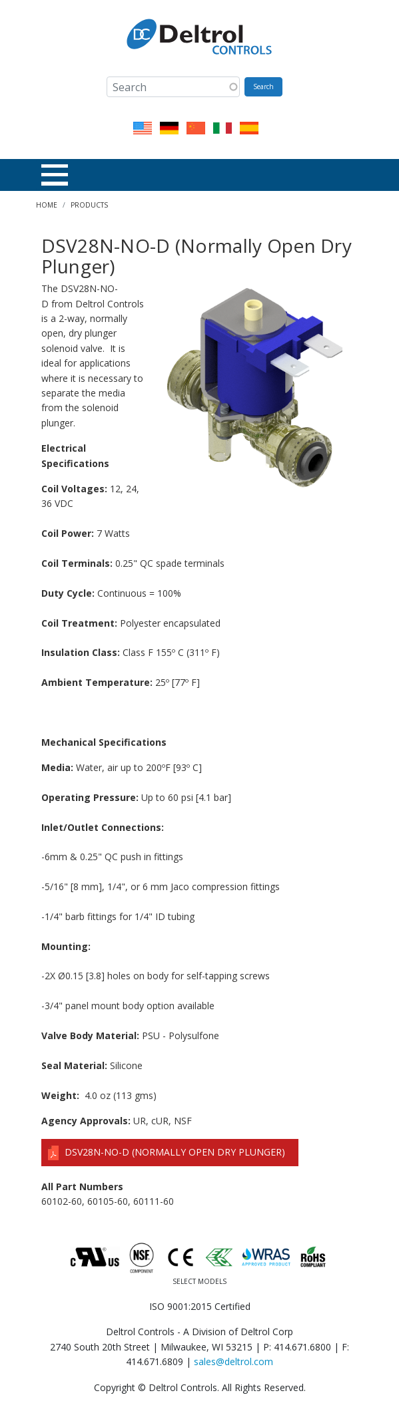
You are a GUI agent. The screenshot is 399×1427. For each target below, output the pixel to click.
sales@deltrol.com (233, 1361)
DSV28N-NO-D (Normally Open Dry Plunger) (175, 1152)
